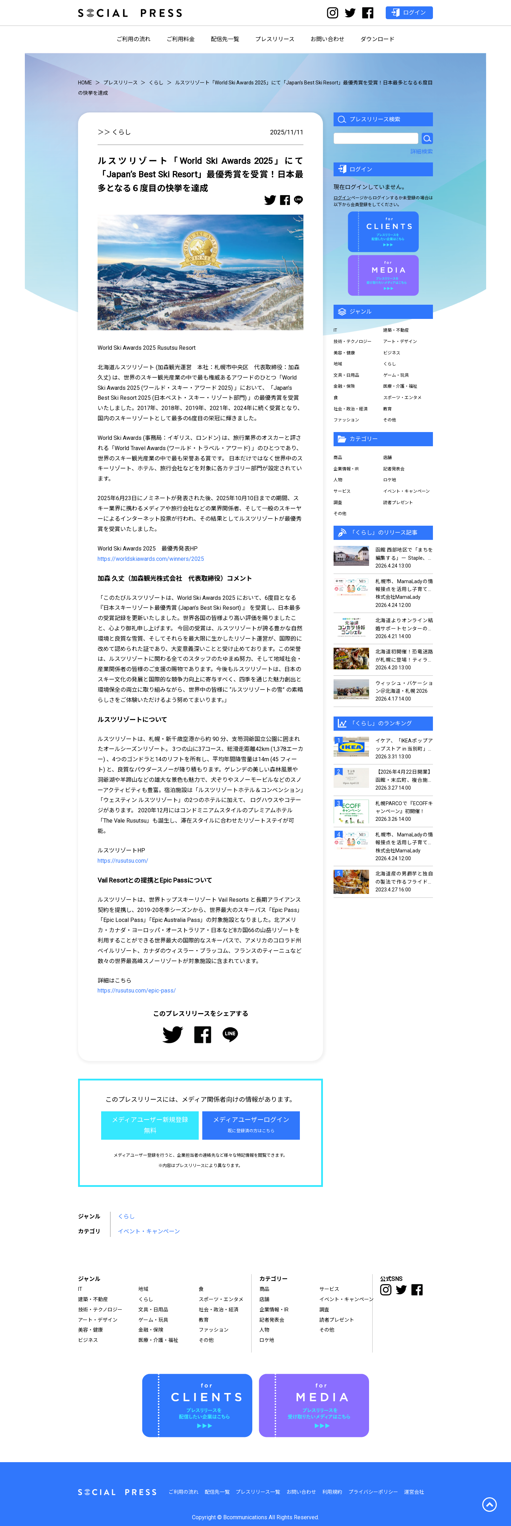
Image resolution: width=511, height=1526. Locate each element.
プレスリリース (275, 39)
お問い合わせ (328, 39)
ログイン (342, 197)
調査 (338, 502)
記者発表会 (394, 468)
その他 (389, 420)
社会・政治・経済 (351, 409)
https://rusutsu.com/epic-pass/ (137, 990)
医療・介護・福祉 (400, 386)
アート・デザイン (400, 341)
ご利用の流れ (133, 39)
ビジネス (391, 352)
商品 (338, 457)
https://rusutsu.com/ (123, 860)
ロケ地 (389, 479)
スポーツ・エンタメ (402, 397)
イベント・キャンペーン (149, 1231)
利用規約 (332, 1492)
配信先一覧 (225, 39)
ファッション (346, 420)
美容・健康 (344, 352)
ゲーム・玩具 (396, 375)
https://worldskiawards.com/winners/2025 (151, 558)
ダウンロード (378, 39)
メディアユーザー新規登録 (150, 1126)
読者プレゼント (398, 502)
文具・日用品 (346, 375)
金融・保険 (344, 386)
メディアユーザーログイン (251, 1126)
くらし (126, 1216)
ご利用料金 (180, 39)
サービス (342, 491)
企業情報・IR (346, 468)
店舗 (387, 457)
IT (335, 330)
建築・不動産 (396, 330)
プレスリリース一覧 (258, 1492)
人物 (338, 479)
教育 (387, 409)
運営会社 (414, 1492)
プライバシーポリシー (373, 1492)
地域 (338, 363)
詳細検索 (421, 151)
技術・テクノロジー (353, 341)
